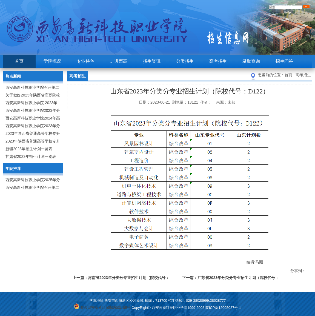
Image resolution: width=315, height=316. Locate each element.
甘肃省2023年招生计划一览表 (30, 156)
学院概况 (52, 61)
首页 (19, 61)
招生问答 (284, 61)
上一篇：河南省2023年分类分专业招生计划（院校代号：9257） (121, 278)
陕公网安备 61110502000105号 (102, 308)
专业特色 (85, 61)
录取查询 (251, 61)
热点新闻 (13, 76)
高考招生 (218, 61)
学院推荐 (13, 168)
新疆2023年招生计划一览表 (28, 149)
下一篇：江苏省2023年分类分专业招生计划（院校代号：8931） (230, 278)
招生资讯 (152, 61)
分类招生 (185, 61)
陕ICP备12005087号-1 (223, 308)
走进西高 (118, 61)
